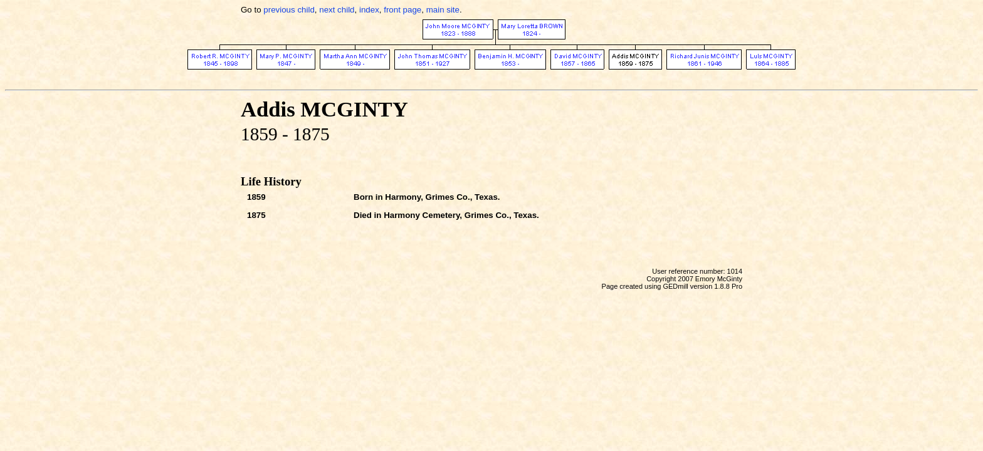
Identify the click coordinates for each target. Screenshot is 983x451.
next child (336, 9)
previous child (289, 9)
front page (402, 9)
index (369, 9)
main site (443, 9)
